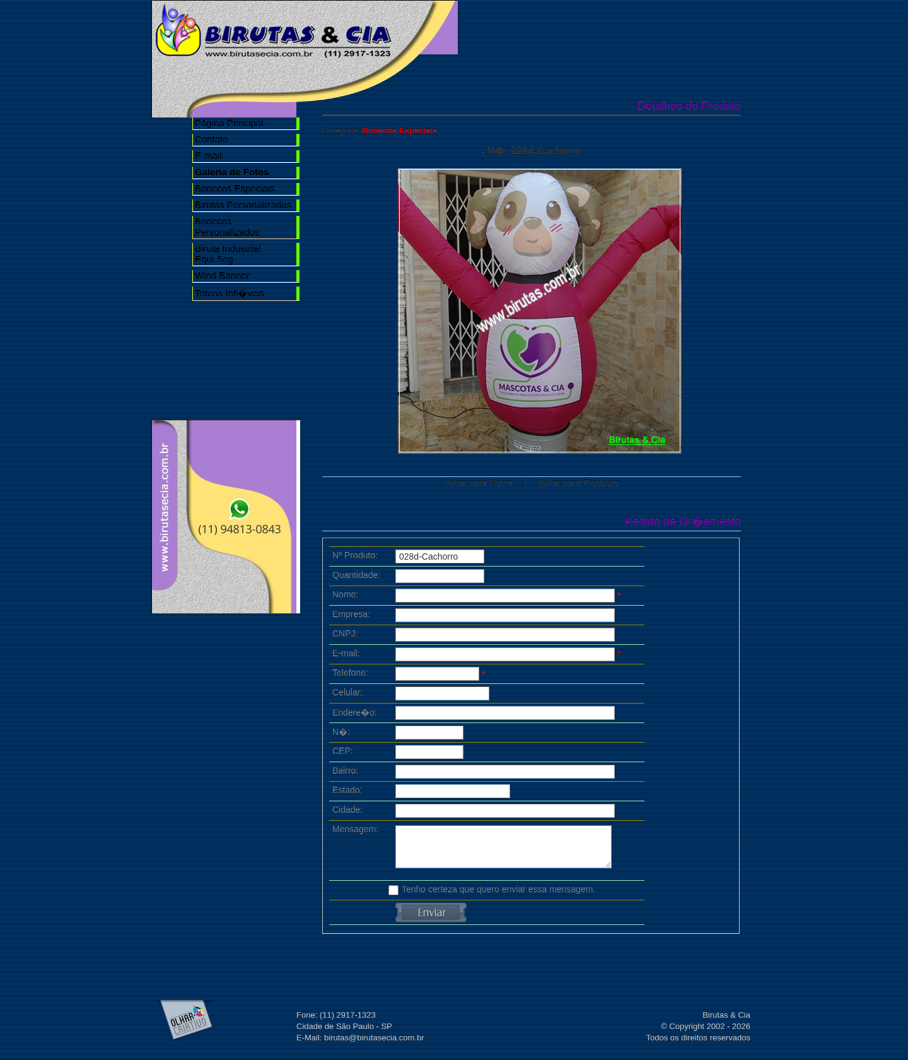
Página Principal (229, 122)
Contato (211, 139)
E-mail (208, 155)
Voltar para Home (479, 483)
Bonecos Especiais (235, 188)
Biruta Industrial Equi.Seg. (227, 253)
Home (497, 26)
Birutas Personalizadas (243, 204)
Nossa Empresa (568, 26)
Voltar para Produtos (578, 483)
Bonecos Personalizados (227, 226)
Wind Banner (222, 275)
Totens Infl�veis (229, 293)
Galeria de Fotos (640, 26)
